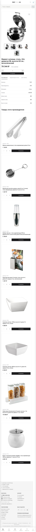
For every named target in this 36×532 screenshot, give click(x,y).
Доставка (24, 77)
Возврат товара (4, 512)
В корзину (12, 73)
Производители (20, 498)
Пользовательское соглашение (24, 516)
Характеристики (14, 77)
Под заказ (3, 515)
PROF (16, 2)
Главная (3, 529)
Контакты (3, 518)
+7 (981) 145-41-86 (5, 495)
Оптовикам (3, 514)
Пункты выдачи (4, 510)
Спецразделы (20, 500)
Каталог (15, 529)
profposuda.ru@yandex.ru (6, 503)
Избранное (27, 529)
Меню (33, 529)
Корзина (21, 529)
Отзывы (3, 517)
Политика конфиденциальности (24, 515)
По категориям (20, 495)
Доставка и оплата (5, 509)
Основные (4, 77)
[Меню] (2, 2)
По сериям (19, 496)
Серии (9, 529)
